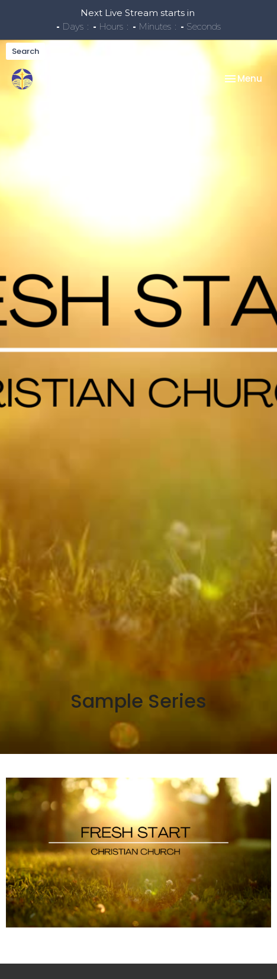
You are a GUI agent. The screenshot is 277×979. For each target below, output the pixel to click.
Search (25, 51)
